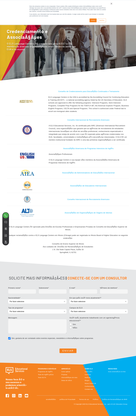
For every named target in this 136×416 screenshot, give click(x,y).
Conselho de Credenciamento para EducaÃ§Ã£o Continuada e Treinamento (88, 91)
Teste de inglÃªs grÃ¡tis (46, 374)
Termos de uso (84, 399)
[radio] (98, 324)
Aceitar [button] (93, 20)
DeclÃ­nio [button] (101, 20)
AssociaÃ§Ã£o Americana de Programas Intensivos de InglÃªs (88, 148)
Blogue (87, 380)
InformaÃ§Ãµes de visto (69, 377)
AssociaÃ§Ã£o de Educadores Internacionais (88, 186)
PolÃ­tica (95, 399)
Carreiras (88, 374)
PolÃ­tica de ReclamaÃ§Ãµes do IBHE (114, 399)
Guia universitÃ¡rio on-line (117, 371)
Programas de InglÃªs (45, 371)
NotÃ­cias (88, 377)
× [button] (111, 3)
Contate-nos (89, 389)
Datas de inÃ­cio (66, 380)
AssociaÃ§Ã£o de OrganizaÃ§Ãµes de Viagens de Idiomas (88, 213)
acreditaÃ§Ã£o (51, 399)
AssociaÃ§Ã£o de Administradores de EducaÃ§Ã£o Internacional (88, 173)
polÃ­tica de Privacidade (67, 399)
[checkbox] (98, 326)
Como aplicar (65, 371)
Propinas (64, 374)
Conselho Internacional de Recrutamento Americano (88, 120)
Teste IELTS (42, 377)
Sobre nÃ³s (88, 371)
